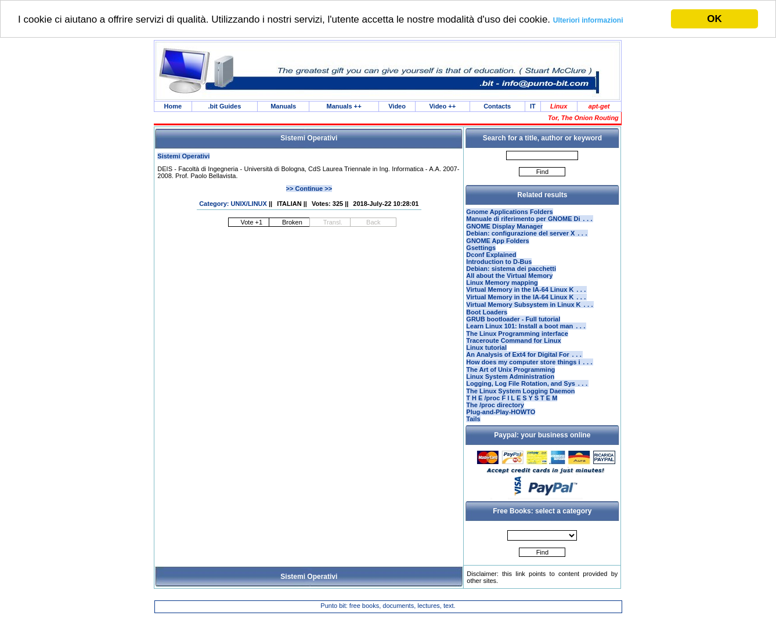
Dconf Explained (491, 258)
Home (173, 106)
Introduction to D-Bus (499, 265)
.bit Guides (224, 106)
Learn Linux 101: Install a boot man (526, 334)
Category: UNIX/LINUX (233, 204)
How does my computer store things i (529, 372)
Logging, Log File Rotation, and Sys (527, 395)
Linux (558, 106)
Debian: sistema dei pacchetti (511, 272)
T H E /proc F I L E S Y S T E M (511, 409)
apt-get (599, 106)
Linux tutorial (486, 355)
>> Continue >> (309, 189)
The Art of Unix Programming (510, 379)
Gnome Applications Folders (509, 212)
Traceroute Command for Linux (513, 348)
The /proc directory (495, 416)
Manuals (283, 106)
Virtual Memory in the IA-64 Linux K (526, 294)
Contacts (497, 106)
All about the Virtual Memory (509, 279)
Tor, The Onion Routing (583, 118)
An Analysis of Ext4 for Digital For (524, 363)
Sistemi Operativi (183, 157)
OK (714, 18)
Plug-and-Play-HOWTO (500, 423)
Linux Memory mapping (501, 285)
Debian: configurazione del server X (527, 236)
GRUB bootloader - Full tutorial (513, 326)
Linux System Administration (510, 386)
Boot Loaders (486, 319)
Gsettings (481, 251)
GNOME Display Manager (504, 228)
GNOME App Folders (497, 244)
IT (533, 106)
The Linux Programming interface (517, 341)
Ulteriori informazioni (588, 20)
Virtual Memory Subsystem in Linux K (530, 311)
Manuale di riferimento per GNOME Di (529, 221)
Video (397, 106)
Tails (473, 430)
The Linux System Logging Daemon (520, 402)
